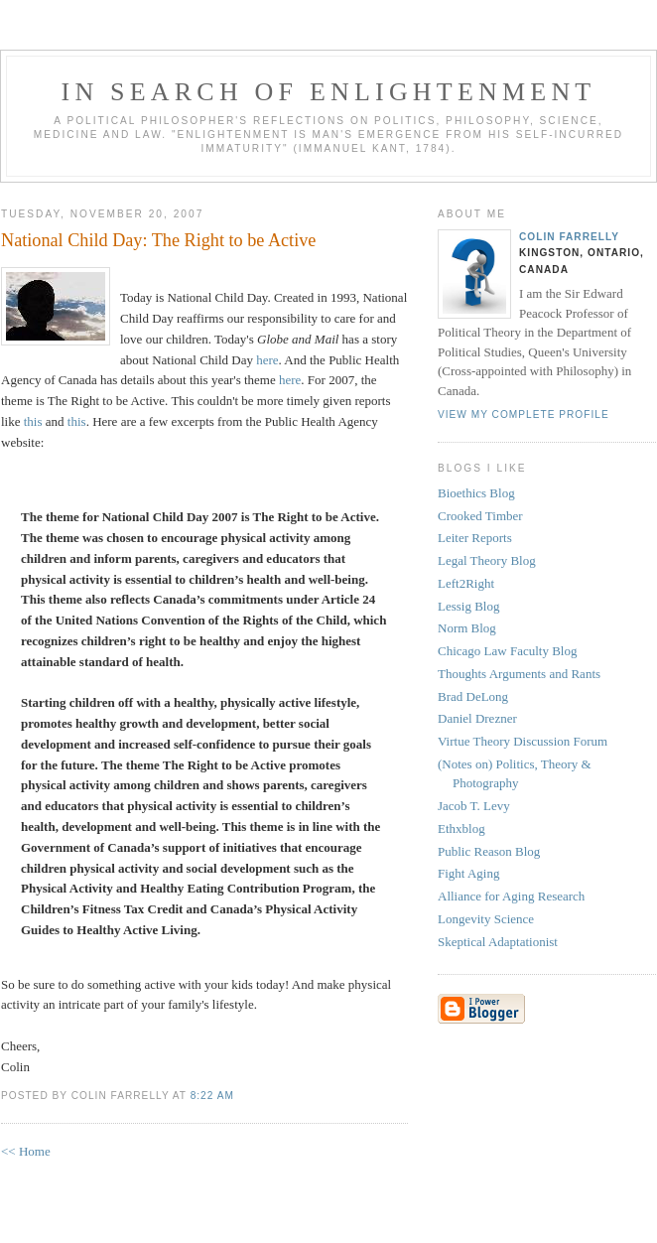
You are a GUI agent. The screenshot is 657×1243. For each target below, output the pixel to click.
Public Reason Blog (489, 851)
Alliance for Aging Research (511, 896)
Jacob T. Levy (474, 805)
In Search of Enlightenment (329, 91)
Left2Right (466, 583)
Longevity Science (486, 918)
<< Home (26, 1151)
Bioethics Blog (476, 492)
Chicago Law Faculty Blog (507, 650)
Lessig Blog (468, 606)
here (267, 359)
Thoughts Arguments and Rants (519, 673)
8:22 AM (212, 1095)
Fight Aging (469, 873)
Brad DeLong (473, 696)
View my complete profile (523, 414)
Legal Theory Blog (487, 560)
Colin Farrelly (569, 236)
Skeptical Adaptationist (498, 941)
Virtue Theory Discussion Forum (522, 741)
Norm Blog (467, 628)
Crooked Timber (480, 515)
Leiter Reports (475, 537)
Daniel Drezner (477, 718)
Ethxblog (461, 828)
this (33, 421)
